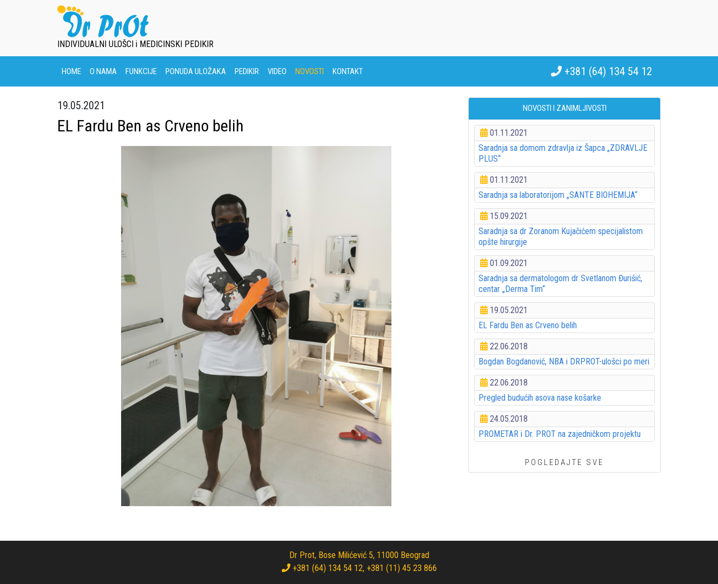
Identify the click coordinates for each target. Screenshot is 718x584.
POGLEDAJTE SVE (564, 462)
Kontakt (348, 71)
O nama (103, 71)
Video (277, 71)
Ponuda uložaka (195, 71)
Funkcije (141, 71)
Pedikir (247, 71)
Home (71, 71)
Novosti (309, 71)
